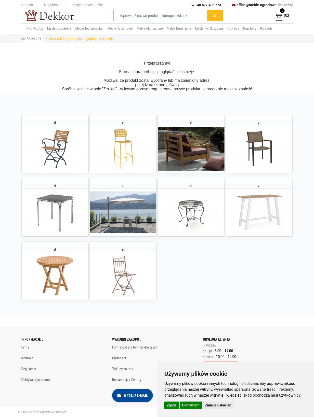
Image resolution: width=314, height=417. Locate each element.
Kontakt (27, 5)
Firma (25, 347)
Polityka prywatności (87, 5)
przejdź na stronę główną (157, 85)
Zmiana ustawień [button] (218, 405)
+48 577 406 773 (206, 5)
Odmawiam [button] (190, 405)
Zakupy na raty (122, 369)
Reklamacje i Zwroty (126, 379)
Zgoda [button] (172, 405)
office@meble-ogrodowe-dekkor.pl (262, 5)
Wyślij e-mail (132, 395)
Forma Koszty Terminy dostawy (134, 347)
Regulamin (52, 5)
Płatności (119, 358)
